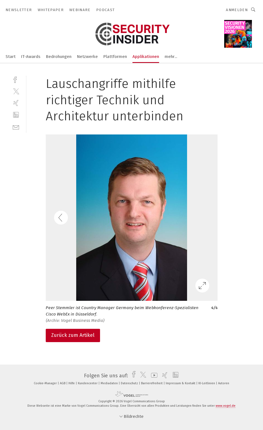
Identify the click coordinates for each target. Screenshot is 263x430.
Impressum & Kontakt (181, 383)
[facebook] (15, 79)
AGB (63, 383)
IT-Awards (30, 56)
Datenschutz (130, 383)
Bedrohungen (59, 56)
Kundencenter (88, 383)
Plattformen (115, 56)
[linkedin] (15, 114)
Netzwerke (87, 56)
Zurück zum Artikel (73, 335)
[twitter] (15, 91)
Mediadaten (110, 383)
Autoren (223, 383)
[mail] (15, 126)
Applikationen (145, 56)
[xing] (15, 103)
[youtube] (152, 376)
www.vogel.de (226, 406)
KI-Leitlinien (207, 383)
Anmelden (237, 9)
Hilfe (72, 383)
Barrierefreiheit (152, 383)
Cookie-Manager (46, 383)
